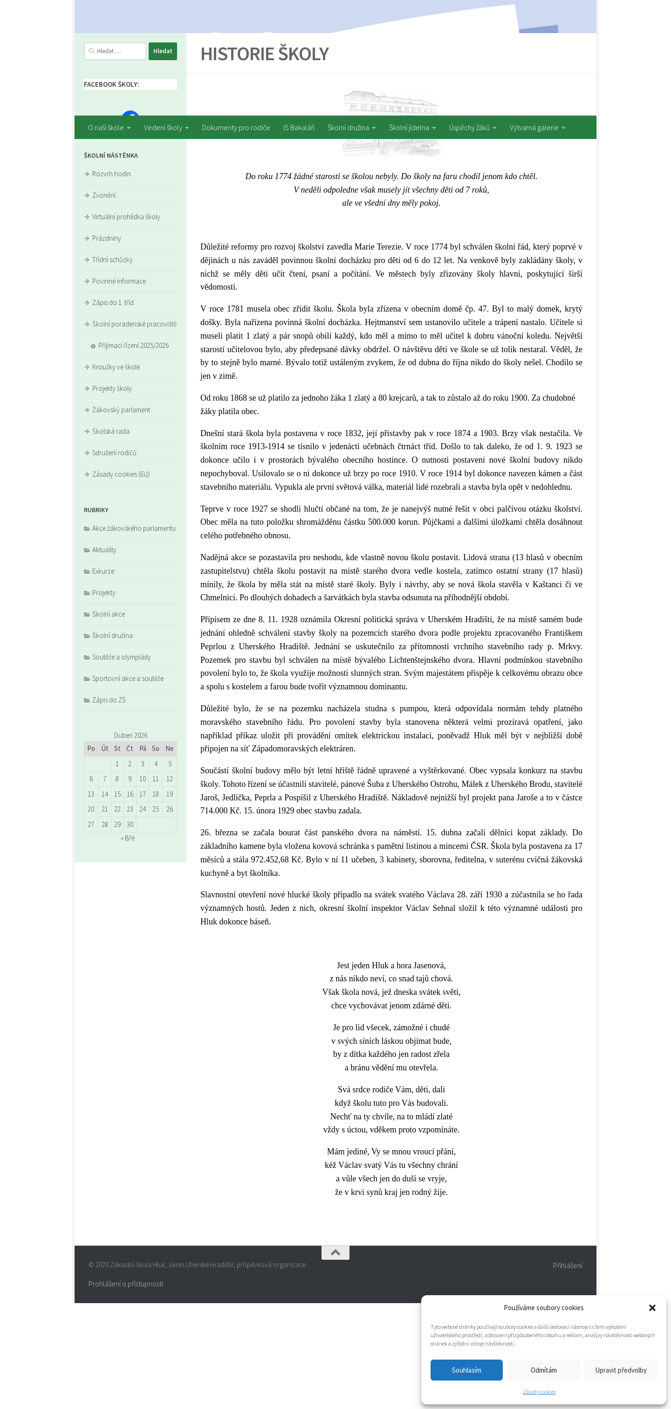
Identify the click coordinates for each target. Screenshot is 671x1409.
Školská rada (111, 537)
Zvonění (104, 301)
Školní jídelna (409, 127)
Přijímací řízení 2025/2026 (133, 451)
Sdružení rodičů (114, 558)
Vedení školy (163, 127)
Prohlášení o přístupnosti (126, 1389)
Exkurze (103, 677)
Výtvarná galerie (534, 127)
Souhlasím (466, 1370)
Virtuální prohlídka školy (126, 322)
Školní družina (348, 127)
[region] (335, 58)
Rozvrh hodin (111, 279)
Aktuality (104, 655)
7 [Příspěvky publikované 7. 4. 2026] (104, 884)
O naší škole (106, 127)
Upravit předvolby (621, 1370)
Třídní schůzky (112, 365)
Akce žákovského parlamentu (134, 634)
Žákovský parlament (121, 515)
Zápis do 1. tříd (113, 408)
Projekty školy (112, 494)
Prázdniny (106, 344)
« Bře (128, 943)
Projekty (104, 698)
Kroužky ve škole (116, 472)
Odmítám (544, 1370)
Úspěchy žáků (469, 127)
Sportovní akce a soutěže (128, 784)
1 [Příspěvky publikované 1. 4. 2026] (117, 869)
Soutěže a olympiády (121, 762)
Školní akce (108, 719)
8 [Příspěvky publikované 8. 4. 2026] (117, 884)
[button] (652, 1307)
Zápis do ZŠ (109, 805)
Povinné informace (119, 386)
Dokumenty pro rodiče (236, 127)
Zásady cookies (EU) (121, 580)
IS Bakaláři (299, 127)
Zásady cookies (539, 1391)
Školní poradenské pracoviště (134, 429)
